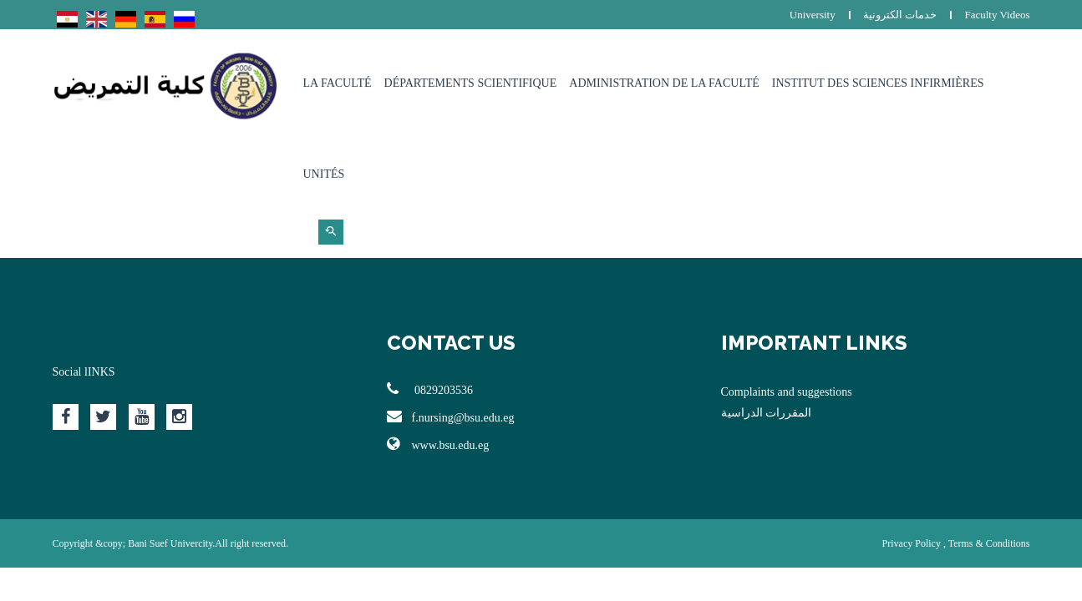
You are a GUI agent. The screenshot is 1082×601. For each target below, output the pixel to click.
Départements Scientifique (470, 83)
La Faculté (337, 83)
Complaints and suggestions (786, 392)
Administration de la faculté (664, 83)
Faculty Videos (996, 14)
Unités (324, 174)
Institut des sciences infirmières (878, 83)
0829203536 (430, 388)
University (813, 14)
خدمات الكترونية (900, 14)
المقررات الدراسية (766, 413)
